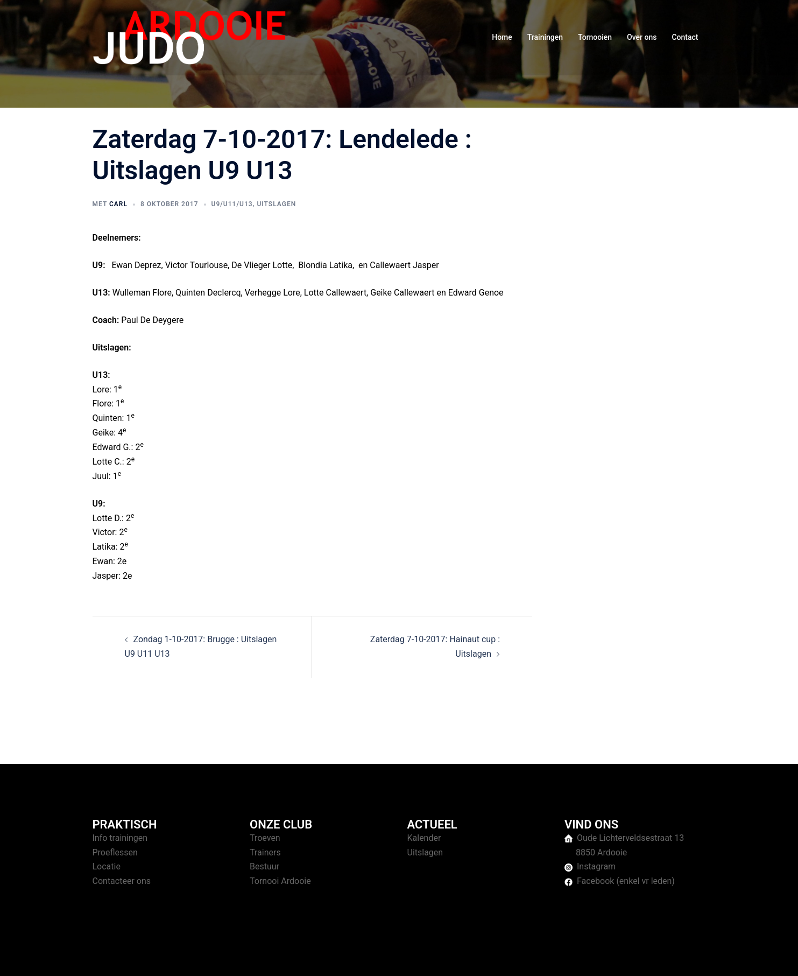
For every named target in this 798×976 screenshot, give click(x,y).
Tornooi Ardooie (280, 881)
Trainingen (545, 37)
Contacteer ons (122, 881)
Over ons (641, 37)
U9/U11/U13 (232, 204)
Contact (685, 37)
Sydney (301, 957)
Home (502, 37)
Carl (118, 204)
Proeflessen (115, 852)
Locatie (107, 866)
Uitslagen (276, 204)
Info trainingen (120, 838)
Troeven (265, 838)
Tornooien (595, 37)
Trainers (265, 852)
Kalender (424, 838)
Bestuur (264, 866)
